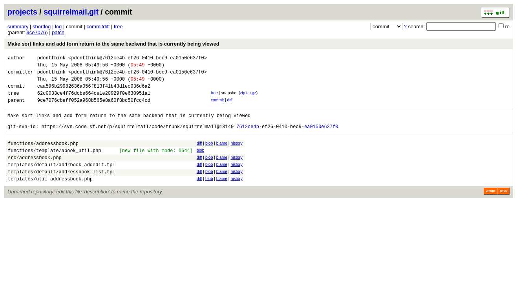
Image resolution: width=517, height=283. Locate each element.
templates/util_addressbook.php (50, 197)
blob (209, 155)
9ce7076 (36, 32)
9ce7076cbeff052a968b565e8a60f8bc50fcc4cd (93, 108)
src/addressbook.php (35, 172)
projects (22, 11)
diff (230, 107)
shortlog (42, 26)
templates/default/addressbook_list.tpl (61, 189)
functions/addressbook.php (43, 156)
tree (118, 26)
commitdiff (98, 26)
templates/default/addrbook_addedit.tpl (61, 181)
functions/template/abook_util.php (54, 164)
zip (242, 99)
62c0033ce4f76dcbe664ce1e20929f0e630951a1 (93, 100)
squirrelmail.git (71, 11)
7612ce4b (247, 138)
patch (58, 32)
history (236, 155)
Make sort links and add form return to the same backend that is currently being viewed (113, 44)
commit (217, 107)
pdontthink (51, 58)
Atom (490, 210)
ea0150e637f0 (321, 138)
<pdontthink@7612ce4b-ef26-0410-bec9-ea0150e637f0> (137, 58)
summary (17, 26)
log (58, 26)
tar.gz (251, 99)
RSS (503, 210)
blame (221, 155)
